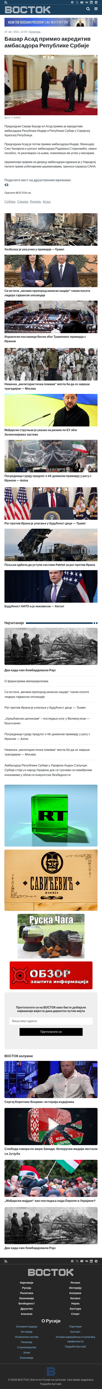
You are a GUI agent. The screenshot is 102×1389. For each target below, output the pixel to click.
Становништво (26, 1347)
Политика (34, 31)
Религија (26, 1342)
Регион (75, 1282)
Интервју (75, 1287)
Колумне (75, 1293)
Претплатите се (51, 1031)
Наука (75, 1303)
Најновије (27, 1282)
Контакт (75, 1331)
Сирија (22, 202)
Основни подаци (26, 1326)
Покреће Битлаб (75, 1346)
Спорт (75, 1313)
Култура (75, 1308)
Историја (26, 1331)
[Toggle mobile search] (88, 8)
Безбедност (26, 1303)
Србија (9, 202)
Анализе (27, 1313)
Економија (26, 1298)
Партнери (75, 1326)
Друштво (26, 1308)
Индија (35, 202)
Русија (26, 1287)
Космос (75, 1298)
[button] (96, 9)
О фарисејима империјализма (26, 681)
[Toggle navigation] (95, 8)
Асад (46, 202)
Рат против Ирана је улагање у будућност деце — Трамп (45, 707)
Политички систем (26, 1336)
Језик (26, 1352)
